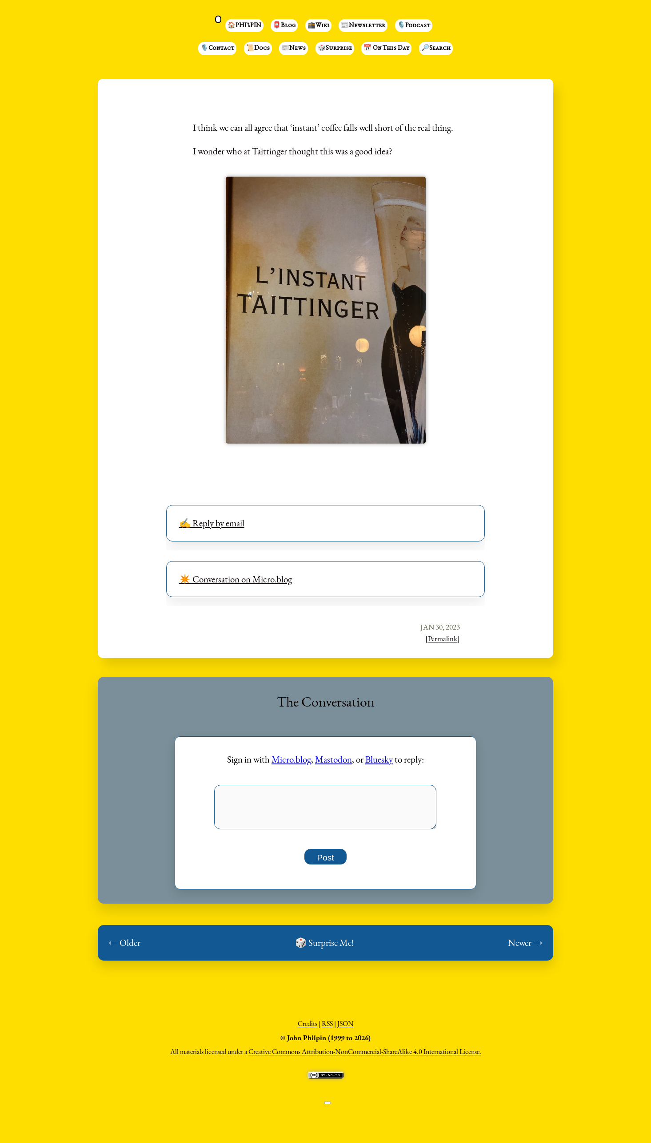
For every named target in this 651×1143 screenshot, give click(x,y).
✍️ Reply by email (211, 523)
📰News (293, 48)
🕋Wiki (318, 26)
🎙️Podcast (413, 26)
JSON (345, 1028)
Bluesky (379, 759)
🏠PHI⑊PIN (244, 26)
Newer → (525, 947)
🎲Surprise (335, 48)
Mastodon (333, 759)
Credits (307, 1028)
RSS (327, 1028)
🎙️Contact (217, 48)
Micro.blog (291, 759)
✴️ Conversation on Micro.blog (235, 579)
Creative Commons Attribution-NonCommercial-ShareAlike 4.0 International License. (364, 1056)
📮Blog (284, 26)
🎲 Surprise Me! (324, 947)
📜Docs (258, 48)
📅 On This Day (386, 48)
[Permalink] (442, 638)
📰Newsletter (363, 26)
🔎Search (436, 48)
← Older (124, 947)
